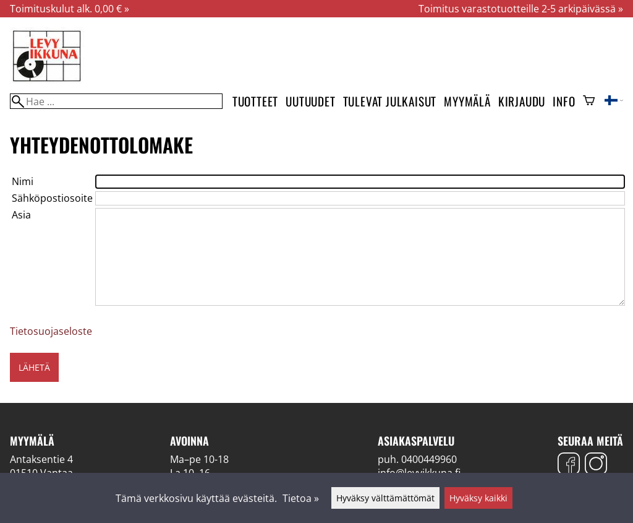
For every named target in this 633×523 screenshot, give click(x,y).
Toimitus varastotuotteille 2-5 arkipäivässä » (520, 8)
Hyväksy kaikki (478, 498)
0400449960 (429, 459)
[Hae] (116, 101)
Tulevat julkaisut (390, 101)
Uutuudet (310, 101)
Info (564, 101)
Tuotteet (255, 101)
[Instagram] (596, 465)
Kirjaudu (521, 101)
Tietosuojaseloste (51, 331)
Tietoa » (301, 498)
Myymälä (467, 101)
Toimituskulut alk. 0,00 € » (69, 8)
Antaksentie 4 (41, 459)
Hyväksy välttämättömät (385, 498)
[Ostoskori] (589, 101)
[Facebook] (569, 465)
